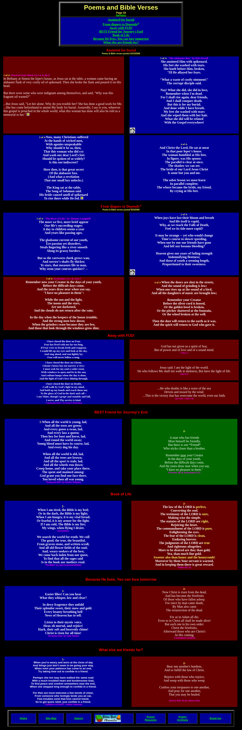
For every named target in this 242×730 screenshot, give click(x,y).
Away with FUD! (120, 28)
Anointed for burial (121, 19)
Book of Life (120, 35)
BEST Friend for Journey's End (121, 31)
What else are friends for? (121, 42)
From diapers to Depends (120, 24)
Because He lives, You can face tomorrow (121, 38)
